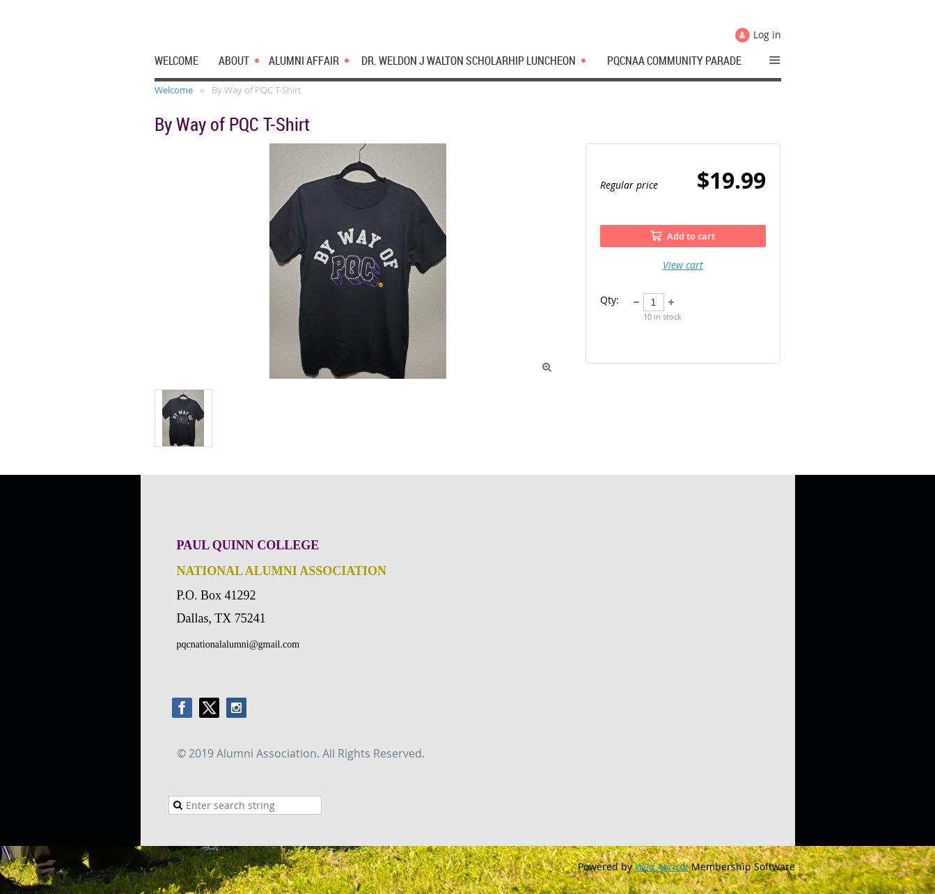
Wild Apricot (662, 866)
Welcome (174, 90)
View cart (683, 265)
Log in (767, 34)
